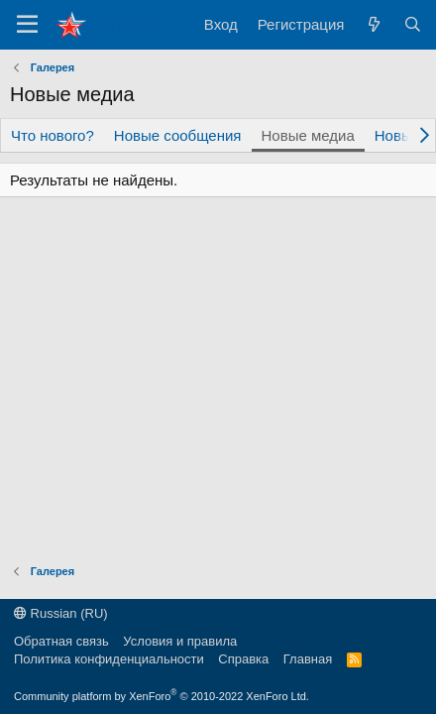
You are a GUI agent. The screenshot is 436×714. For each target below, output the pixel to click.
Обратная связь (61, 641)
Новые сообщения (178, 135)
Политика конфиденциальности (109, 659)
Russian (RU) (61, 613)
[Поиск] (412, 24)
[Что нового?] (373, 24)
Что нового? (52, 135)
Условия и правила (180, 641)
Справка (243, 659)
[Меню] (27, 25)
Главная (307, 659)
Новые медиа (308, 135)
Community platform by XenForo (161, 696)
